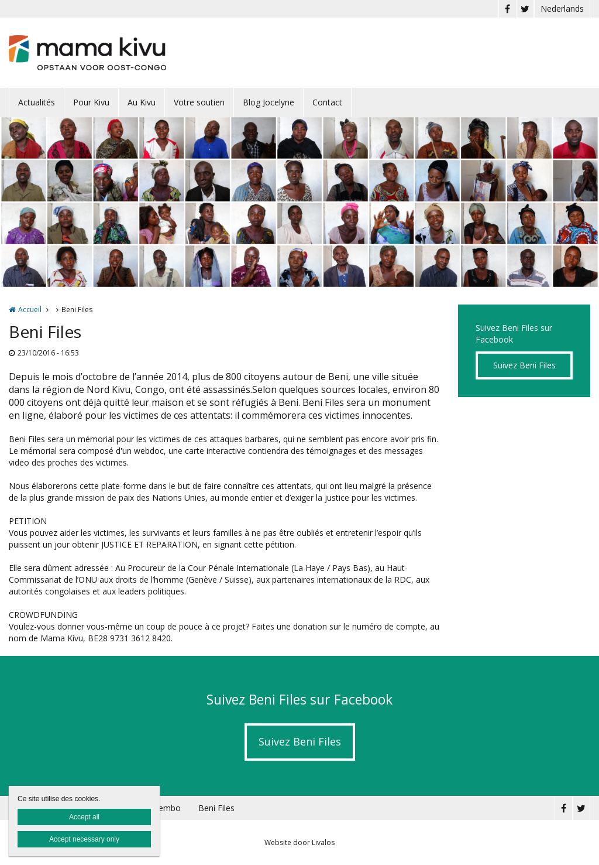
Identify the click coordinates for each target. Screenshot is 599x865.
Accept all (84, 817)
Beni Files (216, 807)
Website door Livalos (299, 842)
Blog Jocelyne (268, 102)
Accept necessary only (84, 839)
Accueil (30, 309)
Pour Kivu (91, 102)
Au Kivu (142, 102)
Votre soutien (199, 102)
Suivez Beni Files (524, 365)
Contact (327, 102)
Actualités (36, 102)
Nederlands (562, 8)
